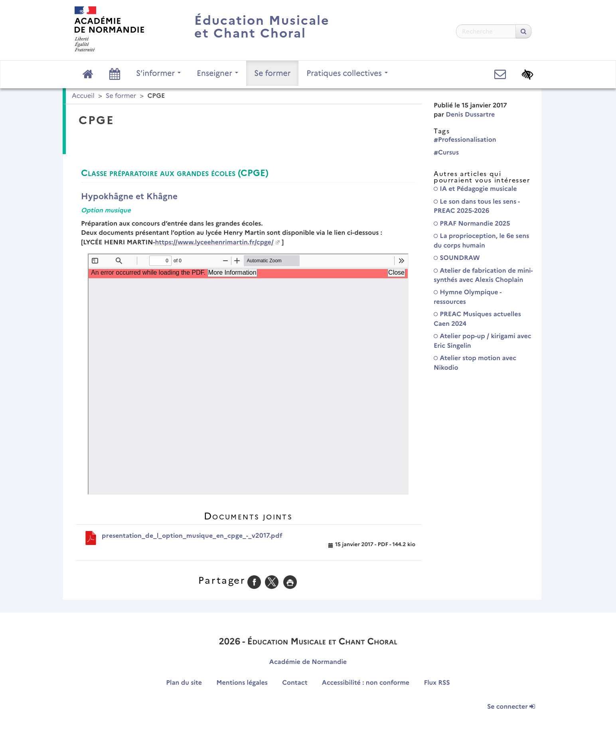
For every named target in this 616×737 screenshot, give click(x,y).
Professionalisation (465, 140)
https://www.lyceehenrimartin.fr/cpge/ (214, 242)
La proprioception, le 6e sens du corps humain (481, 240)
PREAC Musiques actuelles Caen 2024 (477, 319)
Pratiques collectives (347, 73)
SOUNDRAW (457, 258)
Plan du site (184, 683)
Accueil (83, 96)
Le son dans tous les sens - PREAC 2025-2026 (476, 206)
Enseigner (217, 73)
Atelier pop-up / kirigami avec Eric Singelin (482, 341)
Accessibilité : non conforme (365, 683)
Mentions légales (242, 683)
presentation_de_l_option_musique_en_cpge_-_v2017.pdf (192, 535)
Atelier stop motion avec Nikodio (475, 363)
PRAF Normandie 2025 (472, 224)
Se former (272, 73)
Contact (294, 683)
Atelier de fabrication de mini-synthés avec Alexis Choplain (483, 275)
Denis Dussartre (470, 115)
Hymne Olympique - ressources (467, 297)
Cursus (446, 153)
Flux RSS (437, 683)
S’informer (158, 73)
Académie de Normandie (308, 662)
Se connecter (511, 707)
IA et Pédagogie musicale (475, 189)
